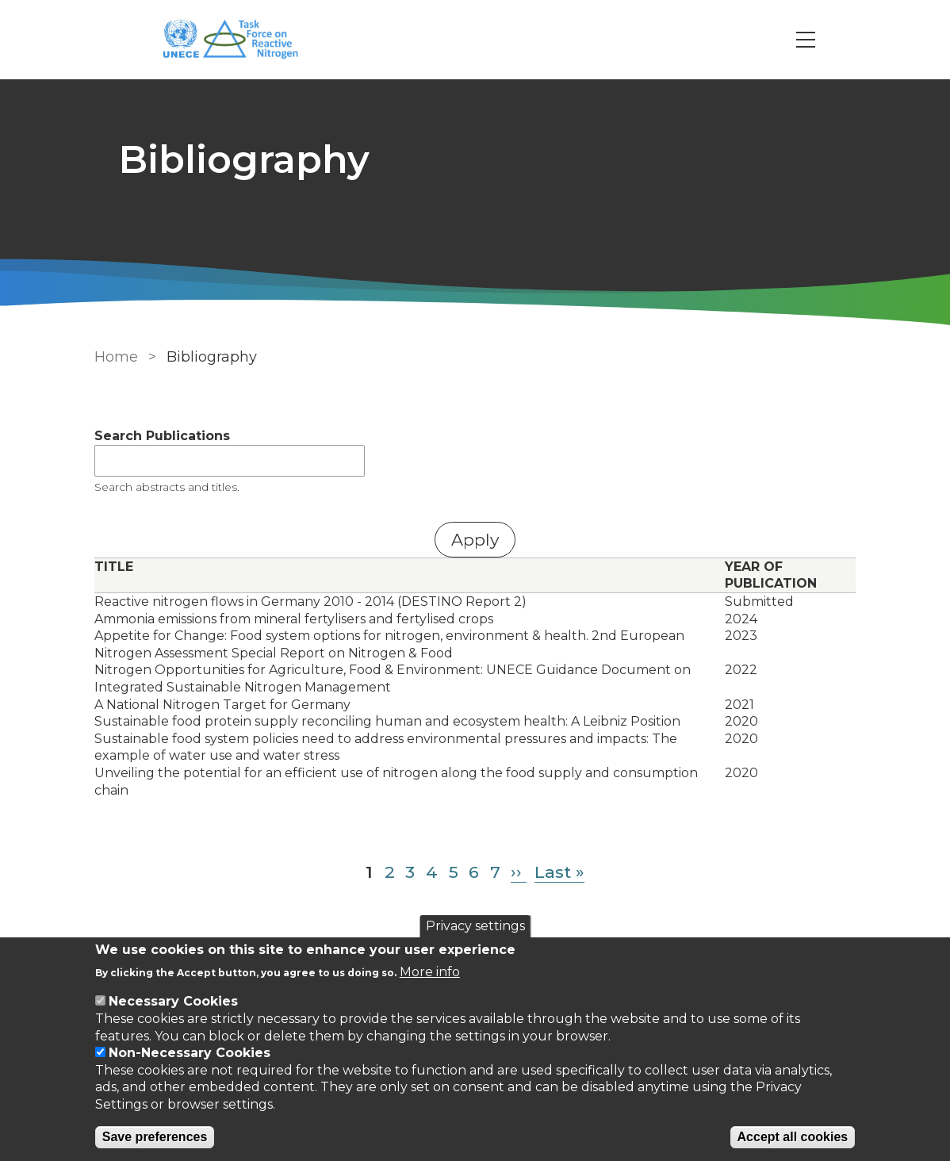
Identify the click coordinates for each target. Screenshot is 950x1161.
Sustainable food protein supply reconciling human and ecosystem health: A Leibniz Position (387, 721)
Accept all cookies (792, 1137)
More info (430, 971)
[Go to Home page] (238, 40)
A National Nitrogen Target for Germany (222, 704)
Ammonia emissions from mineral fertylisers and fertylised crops (293, 618)
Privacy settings (475, 925)
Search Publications (162, 435)
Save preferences (155, 1137)
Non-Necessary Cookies (189, 1052)
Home (116, 357)
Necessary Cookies (173, 1001)
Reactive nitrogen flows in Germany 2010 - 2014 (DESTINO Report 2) (310, 601)
